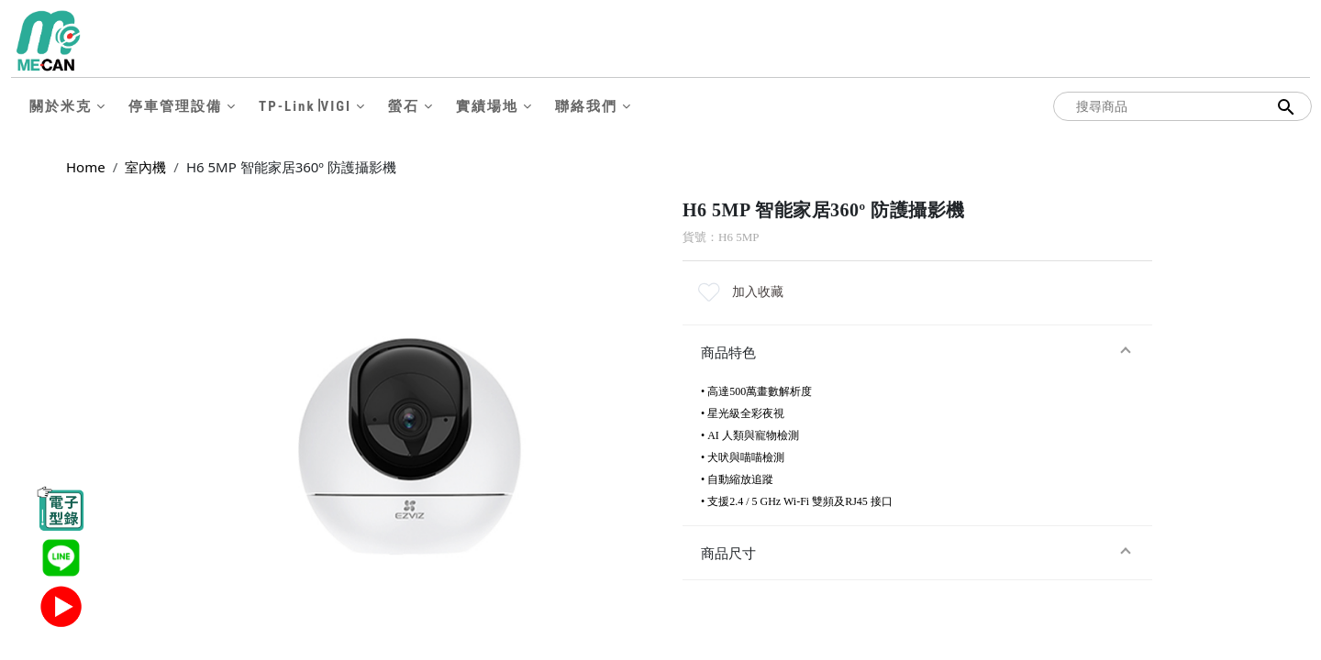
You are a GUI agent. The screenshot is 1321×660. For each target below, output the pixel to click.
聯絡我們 (586, 106)
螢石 (403, 106)
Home (85, 167)
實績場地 (487, 106)
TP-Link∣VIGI (305, 106)
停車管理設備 (175, 106)
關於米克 (60, 106)
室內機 (145, 167)
